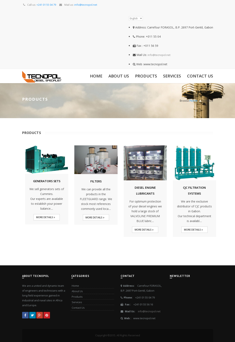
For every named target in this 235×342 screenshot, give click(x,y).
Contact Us (200, 76)
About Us (118, 76)
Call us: (39, 5)
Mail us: (78, 5)
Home (96, 76)
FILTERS (96, 181)
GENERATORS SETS (46, 181)
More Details (45, 217)
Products (146, 76)
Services (172, 76)
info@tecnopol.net (159, 55)
